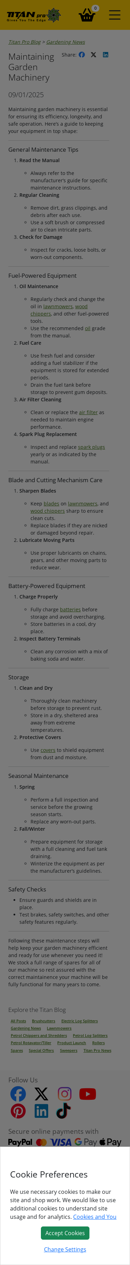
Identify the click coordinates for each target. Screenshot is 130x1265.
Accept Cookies (65, 1233)
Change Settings (65, 1249)
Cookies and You (94, 1217)
